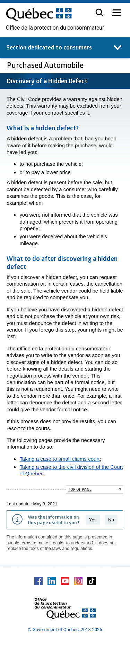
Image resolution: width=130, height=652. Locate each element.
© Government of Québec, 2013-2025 (65, 629)
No (111, 519)
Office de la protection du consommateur (55, 28)
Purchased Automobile (46, 65)
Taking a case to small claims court (59, 459)
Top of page (80, 489)
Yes (93, 519)
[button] (99, 12)
